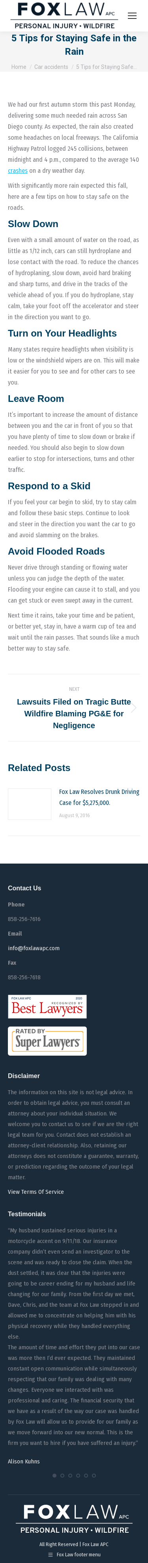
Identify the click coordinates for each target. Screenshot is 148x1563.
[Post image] (29, 804)
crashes (18, 170)
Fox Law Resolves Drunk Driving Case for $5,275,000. (99, 797)
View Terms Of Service (36, 1191)
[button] (54, 1476)
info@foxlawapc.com (34, 948)
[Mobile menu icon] (132, 16)
